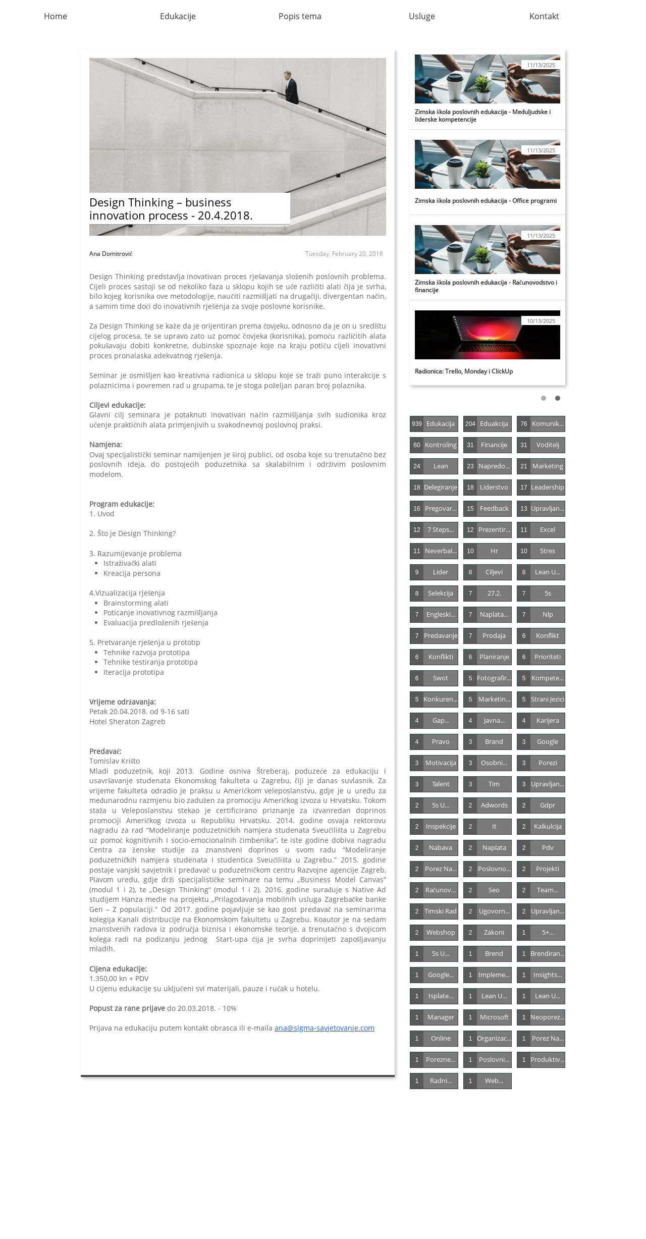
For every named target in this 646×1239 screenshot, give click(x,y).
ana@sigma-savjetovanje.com (324, 1028)
